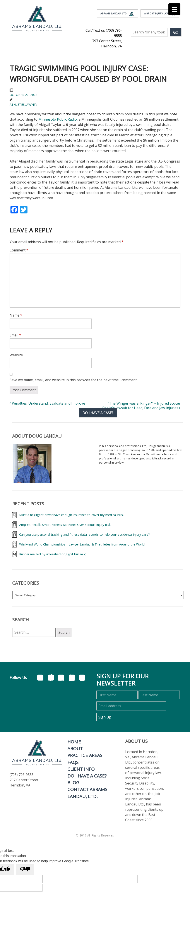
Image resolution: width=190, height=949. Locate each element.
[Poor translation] (25, 869)
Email (15, 335)
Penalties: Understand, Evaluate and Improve (47, 403)
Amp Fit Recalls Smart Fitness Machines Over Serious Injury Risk (65, 525)
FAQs (73, 762)
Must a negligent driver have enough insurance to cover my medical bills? (71, 515)
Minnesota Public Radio (57, 119)
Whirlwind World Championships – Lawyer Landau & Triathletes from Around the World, (82, 544)
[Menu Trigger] (174, 9)
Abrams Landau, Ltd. (117, 14)
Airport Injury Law (160, 13)
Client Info (81, 769)
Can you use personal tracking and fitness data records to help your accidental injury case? (84, 534)
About (75, 748)
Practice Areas (84, 755)
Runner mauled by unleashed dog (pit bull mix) (52, 554)
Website (16, 355)
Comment (19, 250)
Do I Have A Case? (87, 776)
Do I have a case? (97, 412)
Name (16, 315)
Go (175, 32)
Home (74, 742)
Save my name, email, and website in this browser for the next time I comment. (73, 380)
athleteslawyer (23, 104)
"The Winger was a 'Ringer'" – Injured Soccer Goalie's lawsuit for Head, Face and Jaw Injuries (141, 405)
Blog (73, 782)
